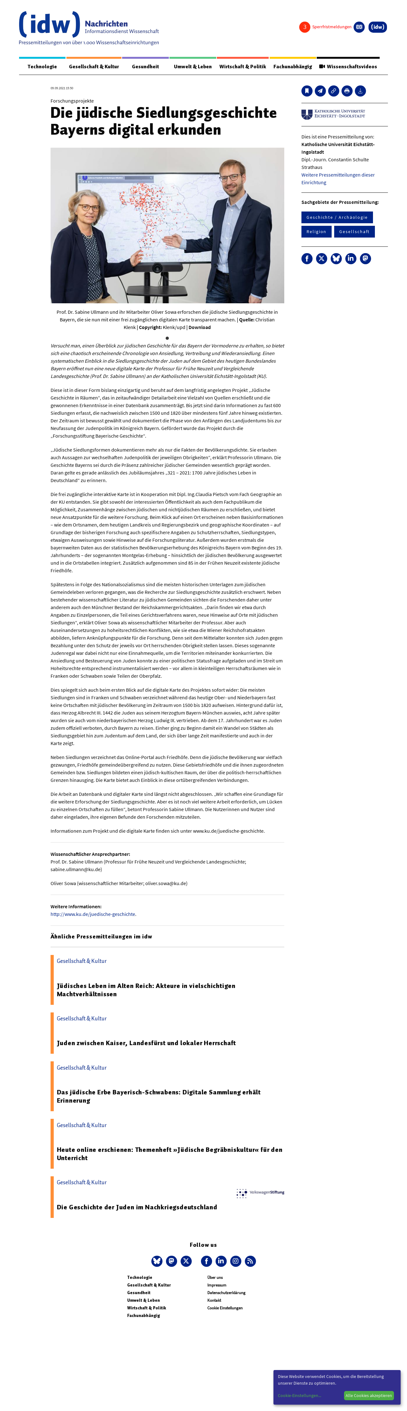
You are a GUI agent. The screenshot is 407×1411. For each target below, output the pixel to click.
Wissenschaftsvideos (348, 67)
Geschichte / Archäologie (337, 217)
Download (200, 327)
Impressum (216, 1285)
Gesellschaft (354, 231)
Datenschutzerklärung (226, 1292)
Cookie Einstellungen (225, 1308)
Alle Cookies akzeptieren (369, 1395)
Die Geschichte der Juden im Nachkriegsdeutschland (137, 1207)
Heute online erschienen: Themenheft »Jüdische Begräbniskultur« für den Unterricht (170, 1154)
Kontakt (214, 1300)
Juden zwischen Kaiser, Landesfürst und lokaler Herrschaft (146, 1043)
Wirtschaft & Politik (242, 67)
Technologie (42, 67)
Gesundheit (145, 67)
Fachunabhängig (292, 67)
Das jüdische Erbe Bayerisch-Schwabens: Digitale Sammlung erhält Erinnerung (159, 1096)
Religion (317, 231)
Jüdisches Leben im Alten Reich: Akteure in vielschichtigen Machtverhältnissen (146, 990)
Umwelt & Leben (193, 67)
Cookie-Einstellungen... (299, 1395)
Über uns (215, 1277)
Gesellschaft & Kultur (94, 67)
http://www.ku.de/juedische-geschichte (93, 914)
